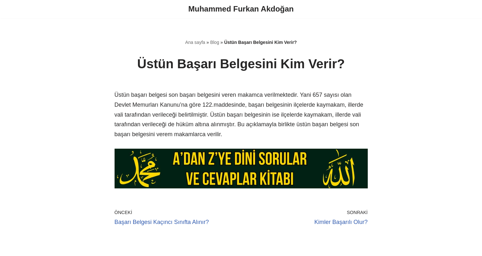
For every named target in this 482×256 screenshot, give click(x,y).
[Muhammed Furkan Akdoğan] (241, 9)
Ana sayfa (195, 42)
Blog (214, 42)
